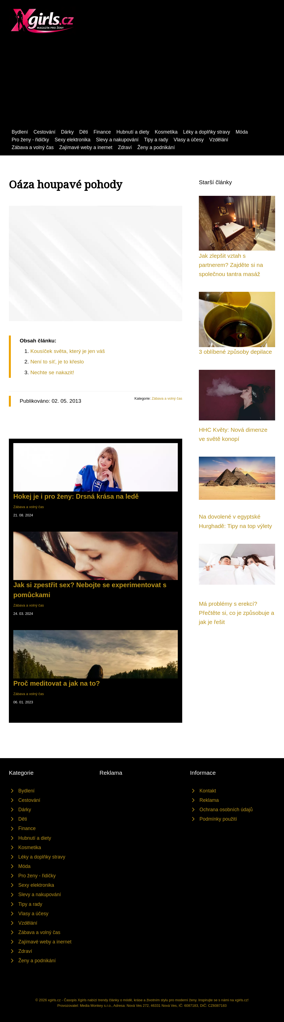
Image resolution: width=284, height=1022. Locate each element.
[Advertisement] (142, 86)
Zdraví (125, 147)
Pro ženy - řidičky (30, 139)
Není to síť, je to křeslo (57, 362)
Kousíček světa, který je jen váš (67, 351)
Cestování (44, 132)
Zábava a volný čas (33, 147)
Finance (102, 132)
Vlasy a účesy (189, 139)
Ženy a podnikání (156, 147)
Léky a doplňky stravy (206, 132)
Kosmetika (166, 132)
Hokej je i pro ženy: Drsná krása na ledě (76, 496)
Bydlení (20, 132)
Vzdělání (218, 139)
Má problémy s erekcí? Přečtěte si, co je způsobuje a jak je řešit (236, 612)
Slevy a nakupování (117, 139)
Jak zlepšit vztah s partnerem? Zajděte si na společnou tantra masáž (231, 265)
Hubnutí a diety (132, 132)
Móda (241, 132)
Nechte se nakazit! (52, 372)
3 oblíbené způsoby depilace (235, 352)
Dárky (67, 132)
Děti (83, 132)
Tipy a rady (156, 139)
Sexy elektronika (72, 139)
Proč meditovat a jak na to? (56, 683)
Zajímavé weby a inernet (86, 147)
